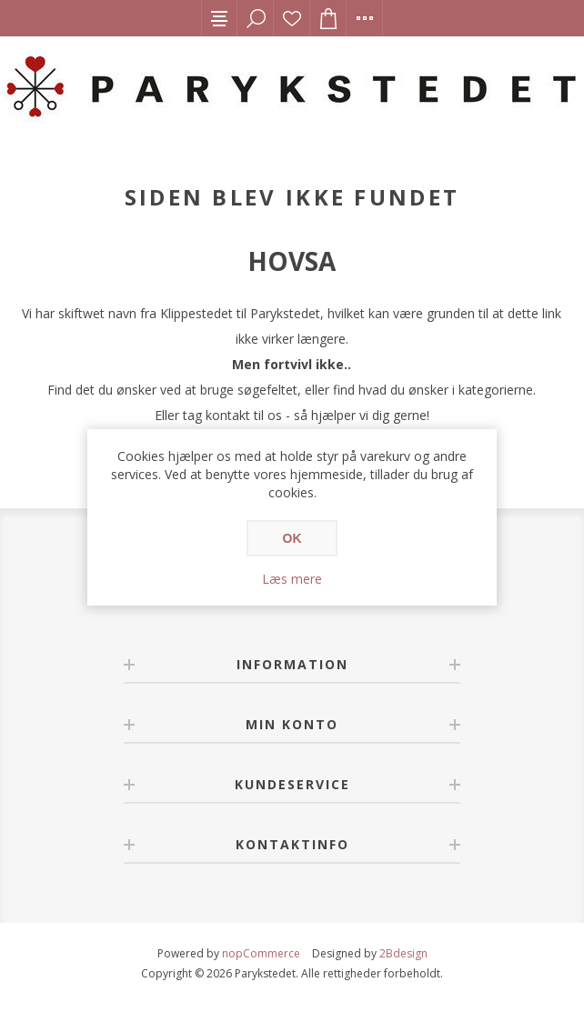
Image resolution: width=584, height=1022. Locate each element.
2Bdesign (403, 953)
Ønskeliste (292, 18)
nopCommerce (261, 953)
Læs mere (292, 578)
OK (292, 538)
